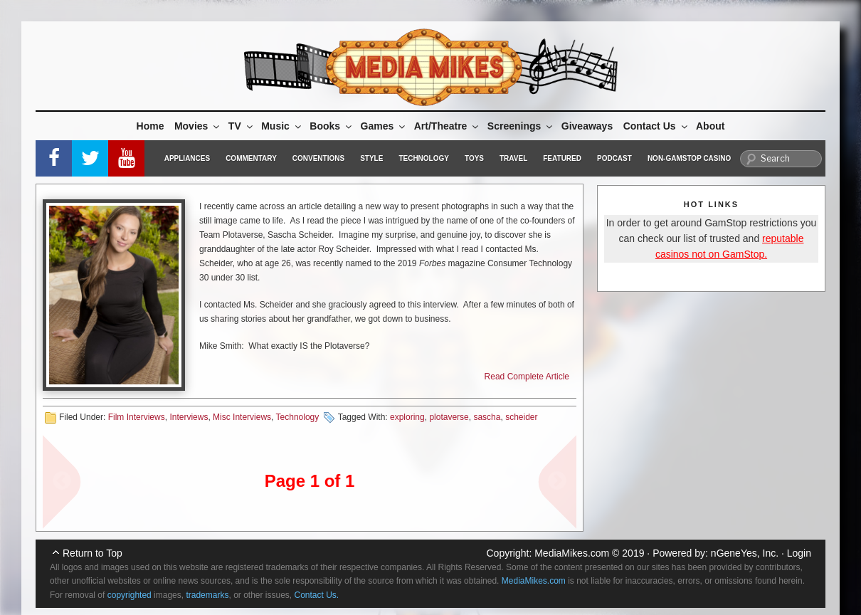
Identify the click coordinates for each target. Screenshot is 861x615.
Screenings (520, 126)
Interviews (188, 417)
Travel (513, 158)
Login (799, 553)
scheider (521, 417)
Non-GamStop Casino (689, 158)
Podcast (614, 158)
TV (241, 126)
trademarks (207, 595)
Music (282, 126)
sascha (486, 417)
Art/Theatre (447, 126)
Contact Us (656, 126)
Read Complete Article (527, 377)
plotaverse (448, 417)
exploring (407, 417)
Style (371, 158)
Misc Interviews (242, 417)
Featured (562, 158)
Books (332, 126)
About (710, 126)
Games (384, 126)
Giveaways (587, 126)
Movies (197, 126)
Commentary (251, 158)
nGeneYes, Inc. (744, 553)
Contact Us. (317, 595)
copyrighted (129, 595)
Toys (474, 158)
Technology (423, 158)
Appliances (187, 158)
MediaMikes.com (571, 553)
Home (150, 126)
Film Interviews (136, 417)
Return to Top (92, 553)
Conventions (318, 158)
